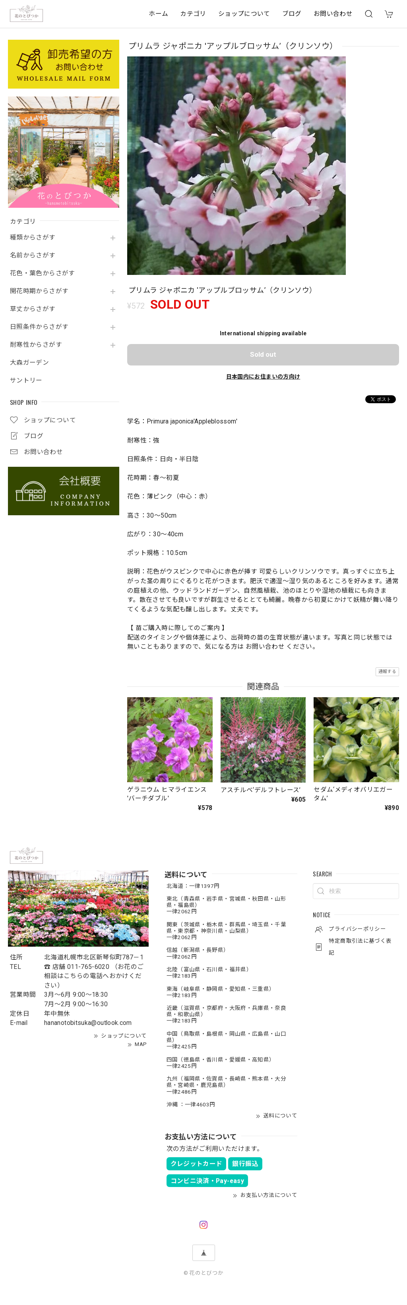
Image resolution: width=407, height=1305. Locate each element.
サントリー (26, 380)
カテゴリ (193, 13)
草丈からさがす (33, 309)
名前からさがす (33, 255)
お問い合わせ (333, 13)
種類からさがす (33, 237)
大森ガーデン (29, 362)
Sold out (263, 354)
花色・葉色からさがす (42, 273)
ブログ (292, 13)
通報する (387, 671)
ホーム (158, 13)
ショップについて (244, 13)
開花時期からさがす (39, 291)
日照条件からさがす (39, 327)
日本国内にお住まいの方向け (263, 376)
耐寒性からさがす (36, 344)
